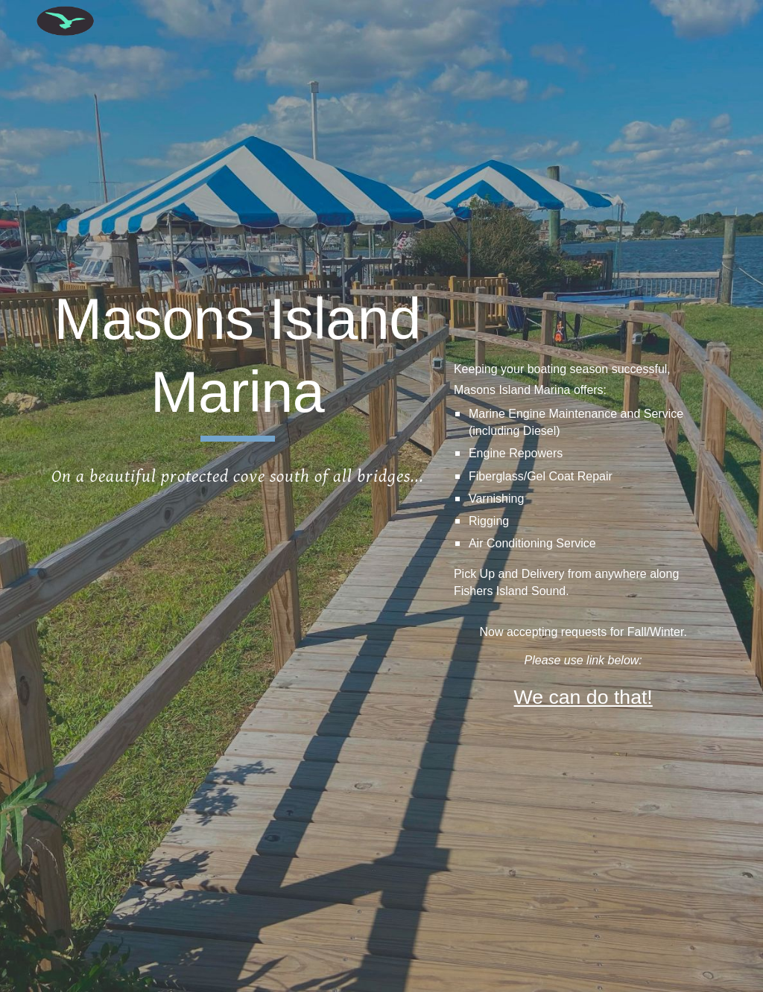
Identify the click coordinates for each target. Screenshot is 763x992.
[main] (238, 362)
